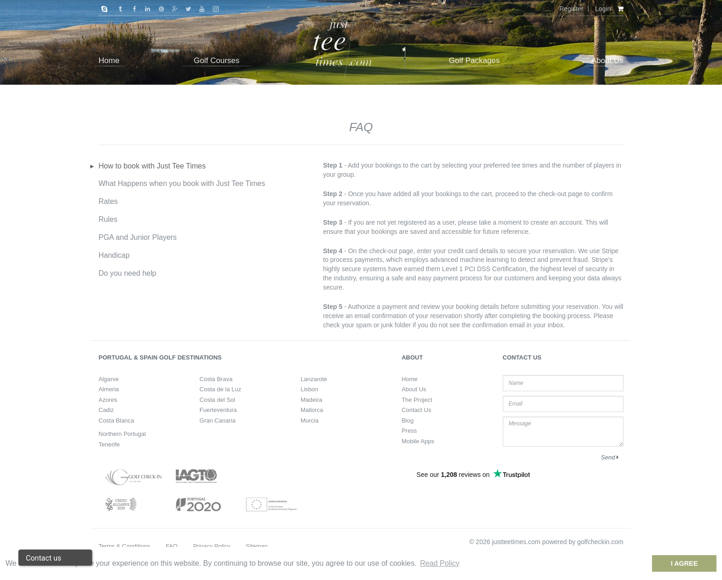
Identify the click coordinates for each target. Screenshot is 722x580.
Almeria (109, 389)
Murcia (310, 420)
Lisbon (309, 389)
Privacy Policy (211, 546)
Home (410, 379)
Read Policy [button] (439, 563)
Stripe (610, 251)
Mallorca (312, 409)
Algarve (109, 379)
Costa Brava (216, 379)
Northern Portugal (122, 433)
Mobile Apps (418, 441)
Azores (108, 399)
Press (409, 430)
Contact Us (416, 409)
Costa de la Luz (220, 389)
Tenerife (109, 444)
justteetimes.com (516, 541)
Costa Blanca (116, 420)
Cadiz (106, 409)
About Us (414, 389)
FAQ (172, 546)
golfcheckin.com (600, 541)
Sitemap (257, 546)
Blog (407, 420)
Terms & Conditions (124, 546)
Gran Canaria (217, 420)
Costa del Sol (217, 399)
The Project (417, 399)
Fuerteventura (218, 409)
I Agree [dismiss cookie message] (684, 563)
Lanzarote (314, 379)
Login (603, 8)
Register (571, 8)
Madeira (311, 399)
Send (610, 457)
